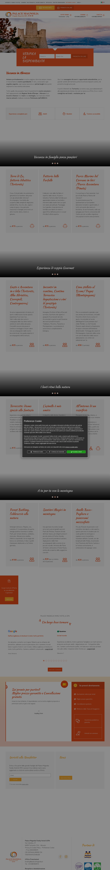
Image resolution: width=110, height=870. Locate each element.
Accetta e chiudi (76, 452)
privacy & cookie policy (72, 447)
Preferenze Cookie (36, 452)
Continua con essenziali (56, 452)
